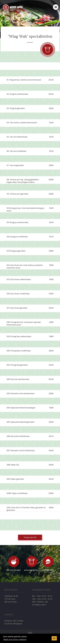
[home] (12, 7)
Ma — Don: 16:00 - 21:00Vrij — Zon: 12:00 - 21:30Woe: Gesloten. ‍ (42, 600)
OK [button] (54, 638)
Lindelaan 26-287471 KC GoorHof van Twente (11, 599)
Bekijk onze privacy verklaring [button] (14, 639)
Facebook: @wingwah (13, 623)
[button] (55, 7)
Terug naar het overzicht (30, 538)
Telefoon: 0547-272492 (13, 621)
